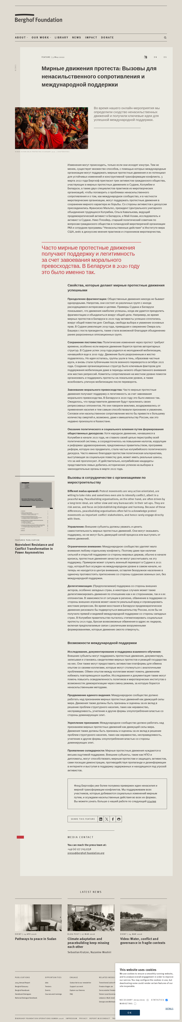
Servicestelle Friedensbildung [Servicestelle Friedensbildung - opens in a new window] (110, 990)
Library (61, 37)
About (20, 37)
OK (130, 1012)
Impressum (71, 1018)
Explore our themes (77, 990)
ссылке (151, 801)
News (76, 37)
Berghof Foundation (39, 18)
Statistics (157, 1000)
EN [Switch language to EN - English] (155, 57)
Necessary (132, 1000)
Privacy (83, 1018)
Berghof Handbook (22, 990)
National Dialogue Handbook (26, 998)
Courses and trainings (53, 994)
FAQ (71, 994)
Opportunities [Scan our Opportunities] (53, 977)
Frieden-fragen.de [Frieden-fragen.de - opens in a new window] (106, 986)
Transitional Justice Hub (108, 982)
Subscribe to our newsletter (80, 982)
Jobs (46, 982)
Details (169, 1008)
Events (47, 990)
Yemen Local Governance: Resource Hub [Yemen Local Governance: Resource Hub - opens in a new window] (114, 994)
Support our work (76, 986)
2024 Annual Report (22, 982)
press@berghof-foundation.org (86, 853)
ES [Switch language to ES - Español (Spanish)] (165, 57)
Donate (107, 37)
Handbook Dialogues (23, 994)
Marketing (126, 1003)
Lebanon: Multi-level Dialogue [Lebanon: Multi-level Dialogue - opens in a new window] (110, 998)
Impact (91, 37)
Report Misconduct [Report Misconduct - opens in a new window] (100, 1018)
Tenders (48, 986)
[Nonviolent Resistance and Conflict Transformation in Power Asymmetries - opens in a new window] (35, 506)
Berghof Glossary (21, 986)
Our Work (40, 37)
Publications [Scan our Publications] (22, 977)
